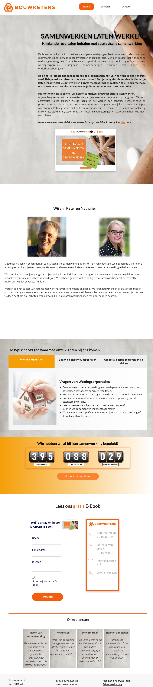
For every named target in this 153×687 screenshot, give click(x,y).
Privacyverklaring (112, 684)
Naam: (35, 538)
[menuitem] (88, 6)
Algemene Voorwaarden (116, 680)
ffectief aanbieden (118, 632)
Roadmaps (63, 632)
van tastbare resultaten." (63, 654)
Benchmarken (90, 632)
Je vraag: (37, 561)
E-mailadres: (39, 550)
